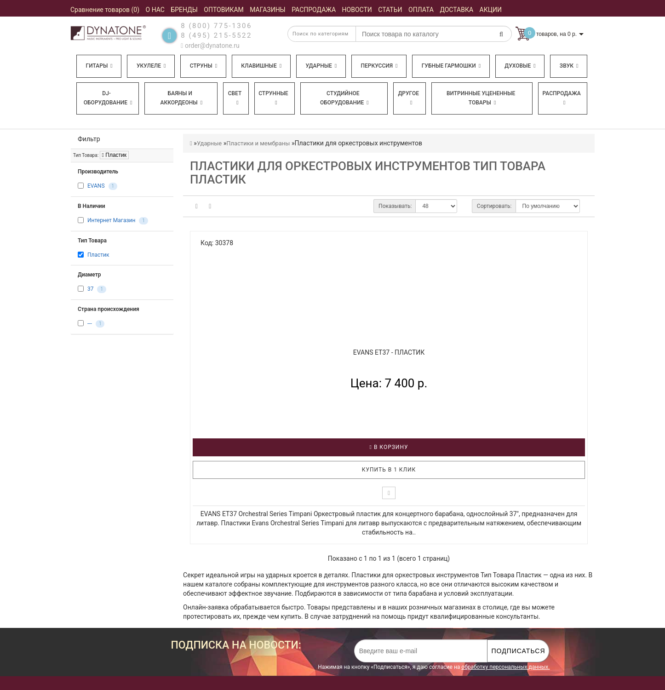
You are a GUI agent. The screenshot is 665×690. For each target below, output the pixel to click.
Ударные (321, 66)
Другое (408, 97)
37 (90, 289)
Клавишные (261, 66)
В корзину (389, 447)
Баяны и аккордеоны (181, 98)
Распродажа (562, 97)
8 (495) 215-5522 (216, 35)
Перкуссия (379, 66)
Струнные (273, 97)
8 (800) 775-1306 (216, 26)
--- (89, 323)
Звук (569, 66)
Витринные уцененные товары (481, 98)
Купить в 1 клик (389, 469)
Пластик (114, 155)
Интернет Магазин (111, 221)
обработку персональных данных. (505, 667)
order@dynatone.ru (210, 45)
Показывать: (395, 206)
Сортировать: (494, 206)
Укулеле (151, 66)
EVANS (96, 186)
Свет (235, 97)
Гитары (99, 66)
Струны (204, 66)
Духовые (519, 66)
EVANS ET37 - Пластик (389, 352)
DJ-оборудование (108, 98)
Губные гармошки (451, 66)
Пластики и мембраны (258, 143)
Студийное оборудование (344, 98)
